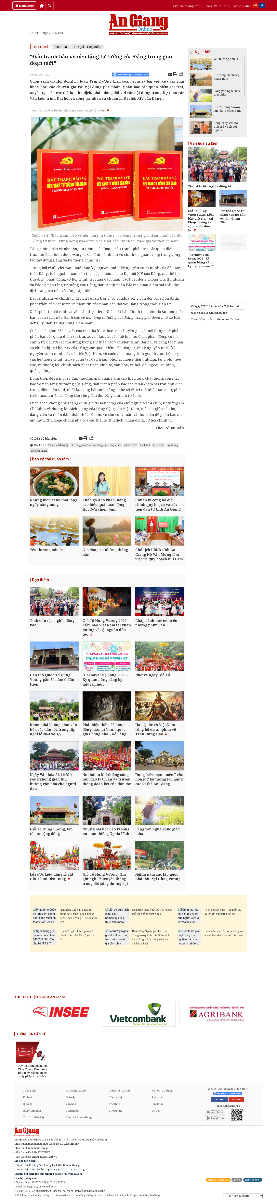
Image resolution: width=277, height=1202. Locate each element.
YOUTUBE (236, 1099)
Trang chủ (40, 47)
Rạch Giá (145, 445)
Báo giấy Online (216, 6)
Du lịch (156, 1110)
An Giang (172, 445)
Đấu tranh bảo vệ (58, 445)
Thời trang (116, 1110)
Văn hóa (61, 47)
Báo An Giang (39, 450)
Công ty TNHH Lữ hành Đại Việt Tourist (215, 306)
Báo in (237, 1179)
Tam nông (72, 1110)
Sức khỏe (158, 1104)
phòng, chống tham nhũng (133, 359)
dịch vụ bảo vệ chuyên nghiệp (209, 312)
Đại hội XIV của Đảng (142, 273)
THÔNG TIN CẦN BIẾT (32, 1034)
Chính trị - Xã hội (119, 1090)
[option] (61, 1012)
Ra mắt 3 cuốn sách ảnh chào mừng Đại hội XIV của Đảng (72, 110)
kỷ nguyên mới (104, 267)
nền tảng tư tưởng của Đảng (88, 248)
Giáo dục (71, 1097)
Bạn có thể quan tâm (50, 459)
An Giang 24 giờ (76, 1090)
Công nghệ (115, 1097)
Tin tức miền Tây (33, 1117)
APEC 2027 (130, 445)
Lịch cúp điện (242, 6)
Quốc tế (27, 1104)
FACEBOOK (219, 1099)
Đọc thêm (40, 579)
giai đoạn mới (113, 445)
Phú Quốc (158, 445)
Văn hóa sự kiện (204, 143)
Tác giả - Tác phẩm (87, 47)
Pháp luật (158, 1097)
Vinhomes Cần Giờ (228, 319)
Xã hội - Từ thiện (162, 1090)
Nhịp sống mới (32, 1110)
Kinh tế (27, 1097)
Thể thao (114, 1104)
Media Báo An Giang (79, 1117)
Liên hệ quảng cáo (186, 6)
